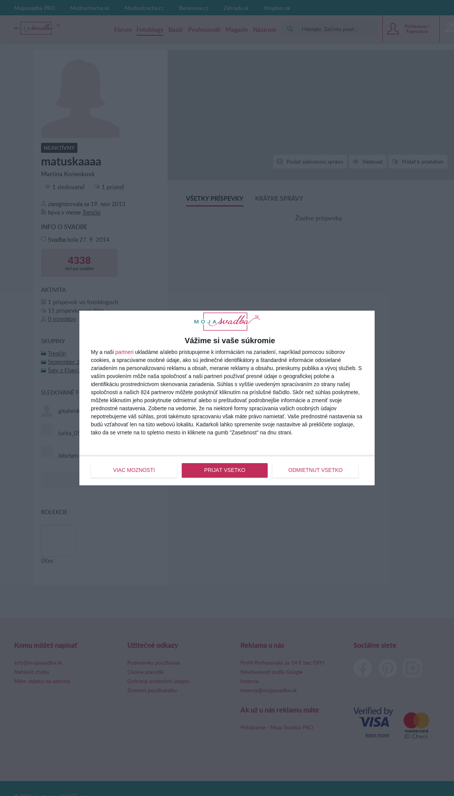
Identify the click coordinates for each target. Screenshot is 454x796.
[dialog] (227, 398)
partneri (124, 352)
